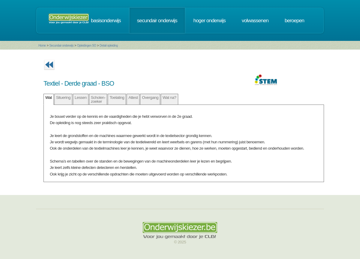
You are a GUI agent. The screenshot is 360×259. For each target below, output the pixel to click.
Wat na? (169, 97)
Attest (133, 97)
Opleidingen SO (86, 45)
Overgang (150, 97)
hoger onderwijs (210, 20)
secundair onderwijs (157, 20)
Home (42, 45)
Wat (48, 97)
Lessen (81, 97)
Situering (63, 97)
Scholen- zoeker (98, 99)
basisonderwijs (106, 20)
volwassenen (255, 20)
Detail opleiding (109, 45)
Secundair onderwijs (61, 45)
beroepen (294, 20)
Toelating (117, 97)
